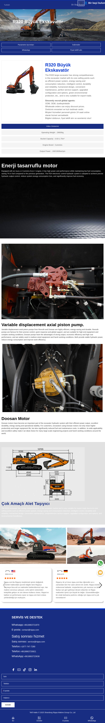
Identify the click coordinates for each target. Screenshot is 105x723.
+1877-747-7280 (27, 647)
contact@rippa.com (30, 630)
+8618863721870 (31, 625)
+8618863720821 (28, 651)
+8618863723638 (32, 656)
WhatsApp (26, 50)
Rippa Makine (58, 712)
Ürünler (39, 719)
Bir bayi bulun (96, 3)
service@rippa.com (36, 642)
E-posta (65, 719)
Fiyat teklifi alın (76, 50)
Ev (13, 719)
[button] (100, 585)
